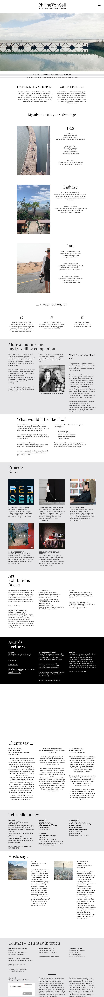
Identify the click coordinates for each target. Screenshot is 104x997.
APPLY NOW (68, 75)
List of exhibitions (14, 606)
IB (39, 609)
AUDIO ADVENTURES (77, 507)
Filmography (12, 660)
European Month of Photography (49, 607)
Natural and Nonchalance (18, 507)
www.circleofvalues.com (77, 956)
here (84, 671)
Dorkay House (43, 596)
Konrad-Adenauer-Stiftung (47, 601)
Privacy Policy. (85, 989)
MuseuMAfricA (43, 599)
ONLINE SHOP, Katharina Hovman (51, 507)
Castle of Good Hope (45, 594)
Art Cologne (43, 603)
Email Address (15, 986)
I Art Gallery (44, 609)
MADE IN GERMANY (75, 592)
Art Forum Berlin (44, 605)
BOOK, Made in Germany (17, 552)
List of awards (13, 664)
